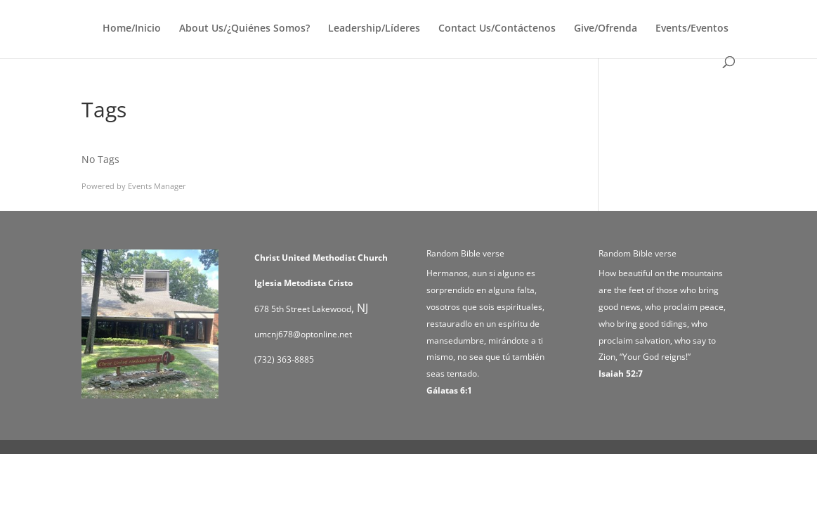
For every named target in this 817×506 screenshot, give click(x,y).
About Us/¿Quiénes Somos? (244, 28)
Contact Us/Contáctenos (497, 28)
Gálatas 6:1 (449, 390)
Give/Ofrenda (605, 28)
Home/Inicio (132, 28)
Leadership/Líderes (374, 28)
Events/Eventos (691, 28)
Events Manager (157, 186)
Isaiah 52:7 (621, 373)
